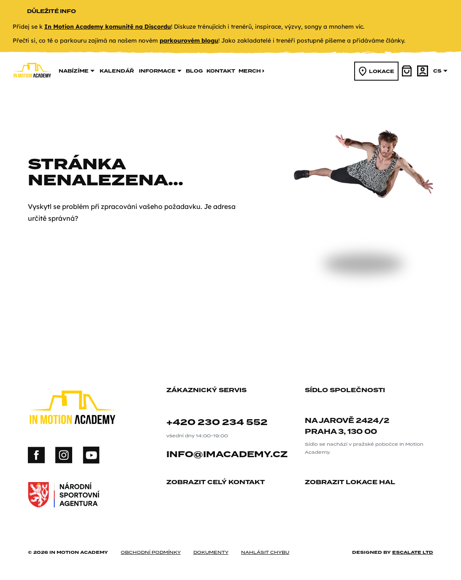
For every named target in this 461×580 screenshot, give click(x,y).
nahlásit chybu (265, 552)
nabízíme (77, 71)
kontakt (220, 71)
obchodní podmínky (151, 552)
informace (160, 71)
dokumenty (210, 552)
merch (252, 71)
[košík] (407, 71)
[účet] (422, 71)
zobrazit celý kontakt (218, 483)
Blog (194, 71)
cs (440, 71)
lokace (376, 71)
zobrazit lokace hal (353, 483)
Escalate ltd (412, 552)
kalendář (117, 71)
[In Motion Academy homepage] (32, 88)
